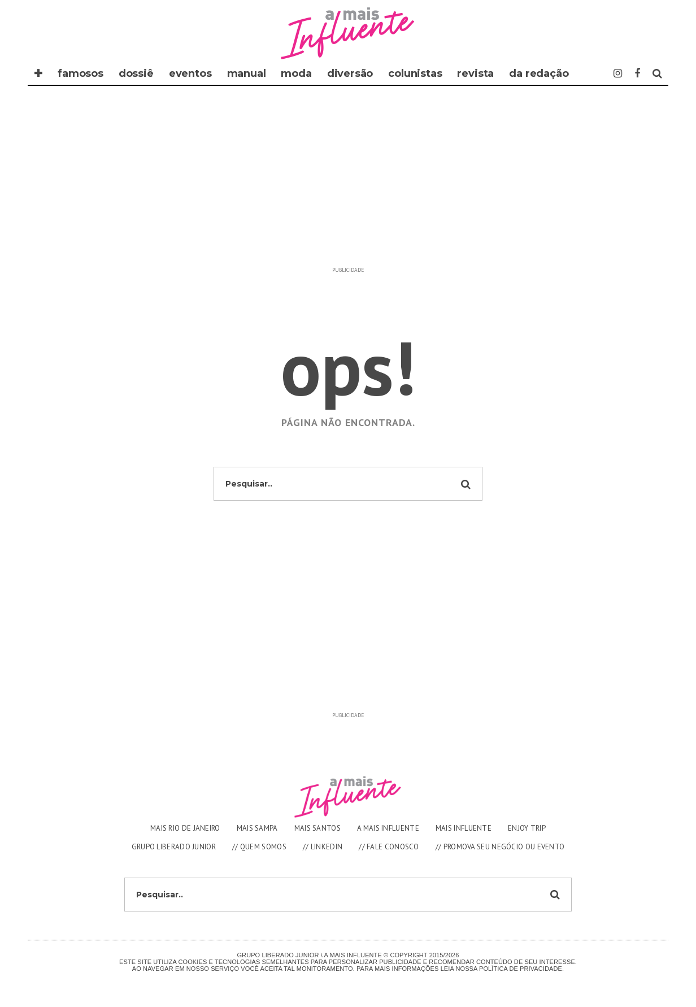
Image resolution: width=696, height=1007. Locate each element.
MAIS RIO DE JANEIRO (185, 828)
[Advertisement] (348, 182)
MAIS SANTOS (317, 828)
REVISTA (475, 73)
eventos (190, 73)
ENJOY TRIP (527, 828)
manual (246, 73)
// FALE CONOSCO (389, 847)
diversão (350, 73)
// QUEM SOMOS (259, 847)
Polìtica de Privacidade (520, 968)
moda (296, 73)
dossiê (136, 73)
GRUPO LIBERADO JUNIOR (174, 847)
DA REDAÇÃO (538, 73)
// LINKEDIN (322, 847)
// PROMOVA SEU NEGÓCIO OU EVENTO (500, 847)
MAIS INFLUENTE (463, 828)
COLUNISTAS (415, 73)
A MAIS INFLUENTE (388, 828)
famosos (80, 73)
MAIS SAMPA (257, 828)
